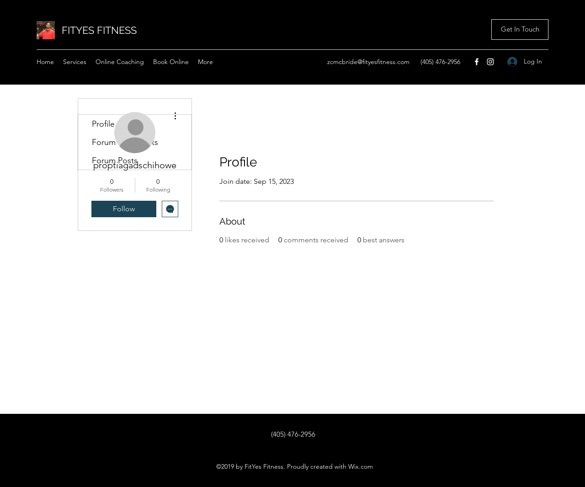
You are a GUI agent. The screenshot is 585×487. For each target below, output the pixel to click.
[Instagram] (490, 61)
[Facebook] (476, 61)
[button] (519, 29)
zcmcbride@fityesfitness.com (368, 62)
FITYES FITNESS (99, 30)
